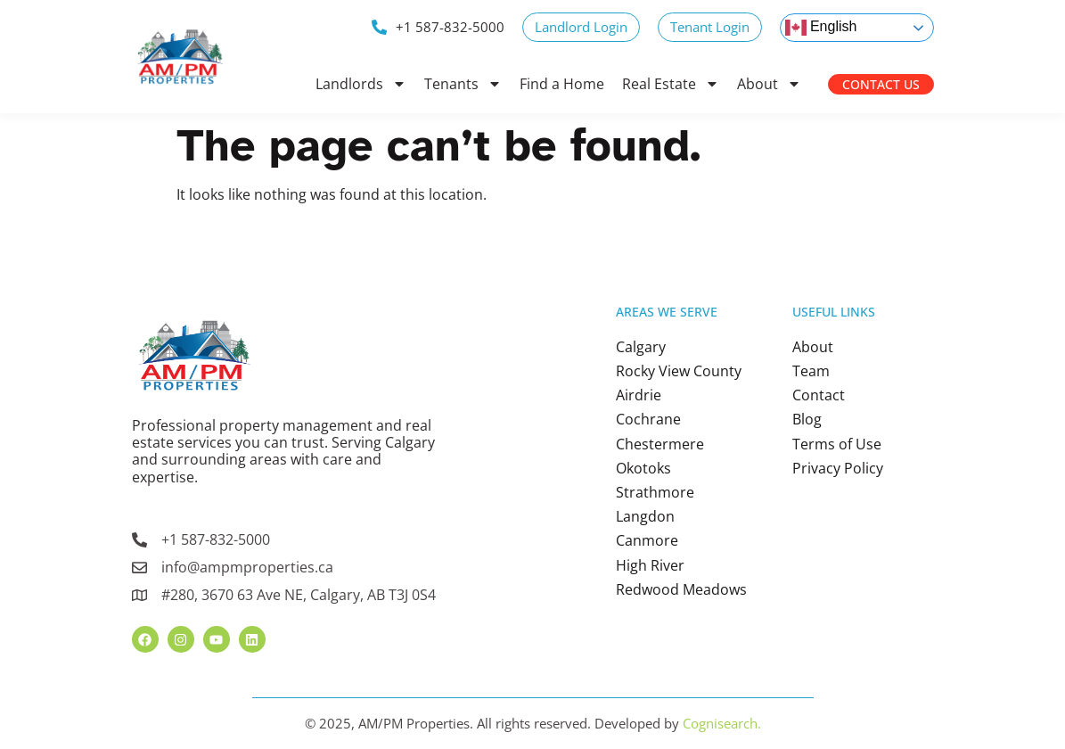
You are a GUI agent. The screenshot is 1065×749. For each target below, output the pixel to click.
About (769, 84)
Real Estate (670, 84)
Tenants (463, 84)
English (821, 27)
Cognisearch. (722, 723)
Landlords (360, 84)
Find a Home (562, 84)
